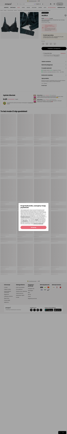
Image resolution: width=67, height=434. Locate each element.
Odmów (36, 219)
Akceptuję (25, 220)
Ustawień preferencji (25, 216)
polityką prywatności (38, 223)
